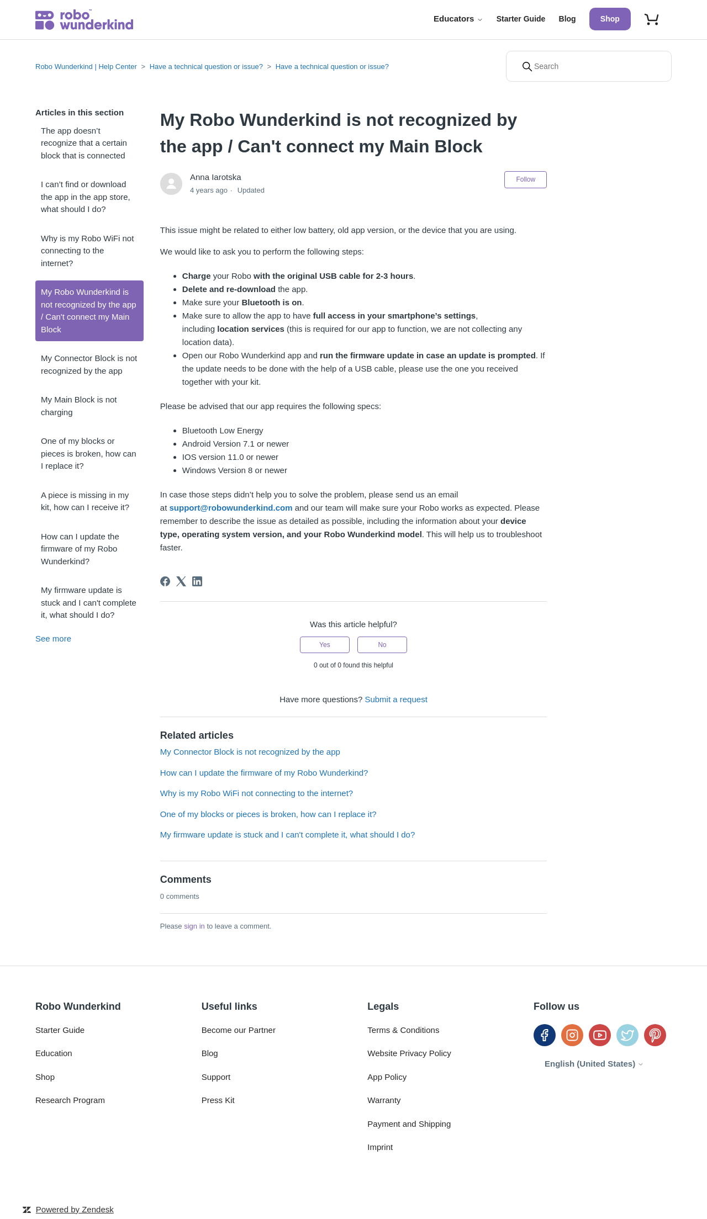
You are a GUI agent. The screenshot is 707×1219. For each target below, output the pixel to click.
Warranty (383, 1100)
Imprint (380, 1147)
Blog (567, 18)
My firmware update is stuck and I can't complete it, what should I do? (88, 602)
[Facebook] (165, 581)
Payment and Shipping (409, 1123)
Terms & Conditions (403, 1030)
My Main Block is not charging (79, 406)
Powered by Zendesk (75, 1209)
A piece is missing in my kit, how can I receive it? (85, 501)
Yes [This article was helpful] (324, 645)
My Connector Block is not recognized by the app (89, 364)
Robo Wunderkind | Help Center (86, 66)
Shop (610, 18)
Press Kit (218, 1100)
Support (216, 1077)
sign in (194, 926)
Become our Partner (239, 1030)
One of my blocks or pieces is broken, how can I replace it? (88, 453)
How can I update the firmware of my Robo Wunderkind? (80, 549)
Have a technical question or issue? (206, 66)
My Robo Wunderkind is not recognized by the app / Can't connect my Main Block (88, 310)
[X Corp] (181, 581)
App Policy (387, 1077)
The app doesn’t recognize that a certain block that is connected (84, 143)
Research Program (70, 1100)
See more (53, 638)
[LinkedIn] (197, 581)
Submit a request (396, 699)
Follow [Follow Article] (525, 179)
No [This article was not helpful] (382, 645)
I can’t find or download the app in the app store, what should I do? (85, 196)
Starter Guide (521, 18)
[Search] (589, 66)
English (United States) (594, 1063)
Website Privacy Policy (409, 1053)
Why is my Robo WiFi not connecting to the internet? (87, 251)
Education (53, 1053)
